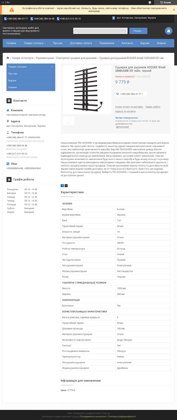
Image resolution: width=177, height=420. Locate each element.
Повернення (107, 43)
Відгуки (145, 43)
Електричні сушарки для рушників (76, 58)
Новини (161, 43)
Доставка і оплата (81, 43)
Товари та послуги (22, 58)
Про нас (57, 43)
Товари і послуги (33, 43)
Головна (11, 43)
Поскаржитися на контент (93, 416)
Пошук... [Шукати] (138, 31)
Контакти (127, 43)
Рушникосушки (45, 58)
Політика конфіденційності (122, 416)
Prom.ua (106, 413)
